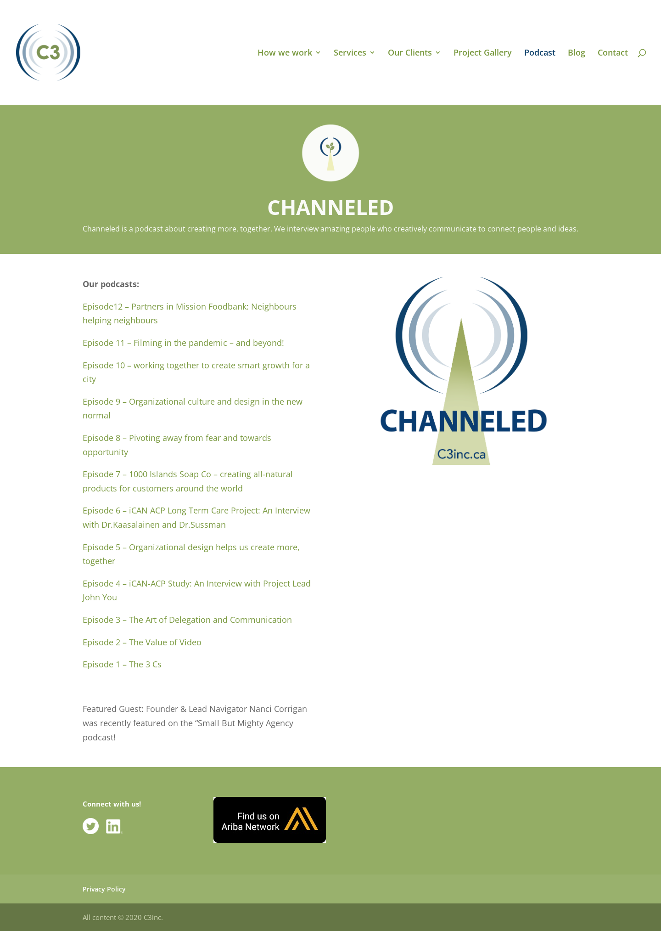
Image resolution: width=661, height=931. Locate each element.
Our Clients (410, 53)
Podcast (539, 53)
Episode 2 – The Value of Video (142, 642)
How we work (285, 53)
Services (350, 53)
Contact (613, 53)
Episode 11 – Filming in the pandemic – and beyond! (183, 342)
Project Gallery (483, 53)
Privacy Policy (104, 889)
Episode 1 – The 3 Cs (122, 664)
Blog (576, 53)
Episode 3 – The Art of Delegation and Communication (187, 619)
